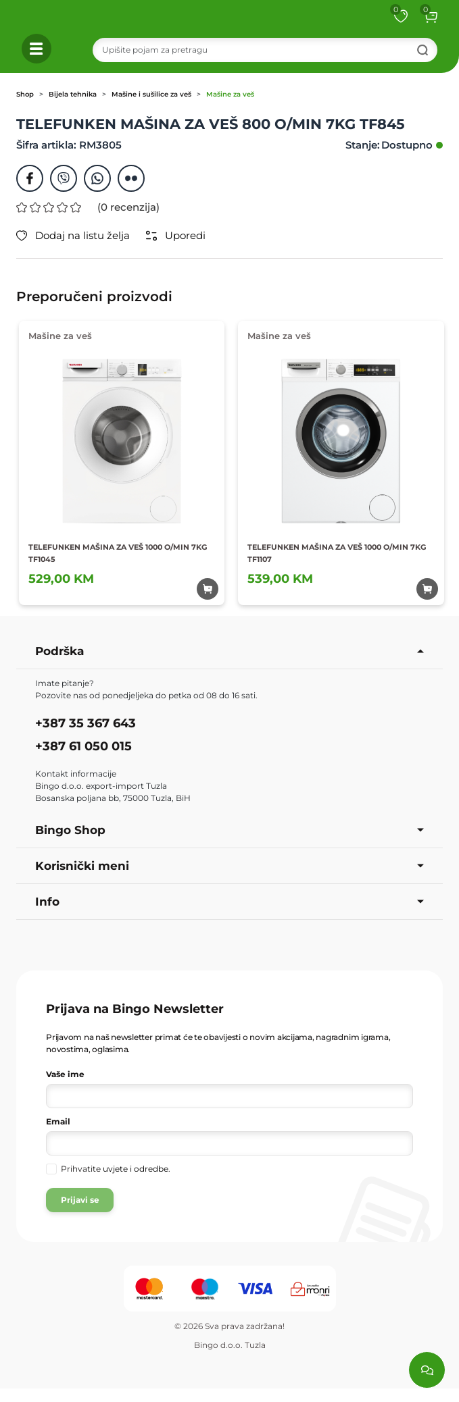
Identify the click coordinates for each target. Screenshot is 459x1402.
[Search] (265, 50)
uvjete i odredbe (135, 1169)
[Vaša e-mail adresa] (229, 1143)
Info (229, 901)
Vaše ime (65, 1074)
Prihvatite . (115, 1169)
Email (58, 1121)
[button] (430, 16)
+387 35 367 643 (85, 723)
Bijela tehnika (73, 94)
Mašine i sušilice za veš (151, 94)
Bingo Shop (229, 830)
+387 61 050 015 (83, 746)
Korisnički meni (229, 866)
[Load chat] (426, 1369)
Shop (25, 94)
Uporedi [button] (176, 236)
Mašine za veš (230, 94)
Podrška (229, 651)
